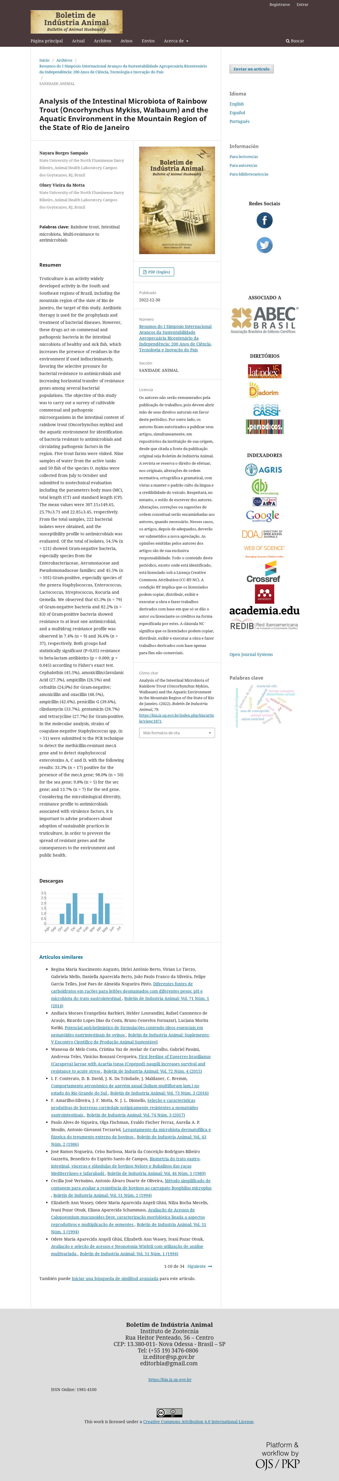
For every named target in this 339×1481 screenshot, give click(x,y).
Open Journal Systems (251, 654)
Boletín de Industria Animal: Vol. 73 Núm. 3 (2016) (159, 1093)
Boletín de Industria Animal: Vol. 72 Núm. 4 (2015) (153, 1071)
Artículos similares (61, 957)
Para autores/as (243, 165)
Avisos (126, 41)
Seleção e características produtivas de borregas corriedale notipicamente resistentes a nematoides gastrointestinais (124, 1108)
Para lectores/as (244, 156)
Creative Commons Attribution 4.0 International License (198, 1421)
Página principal (47, 41)
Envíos (148, 41)
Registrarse (280, 4)
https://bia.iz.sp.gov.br (170, 1379)
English (237, 104)
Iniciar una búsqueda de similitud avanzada (115, 1278)
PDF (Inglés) (158, 272)
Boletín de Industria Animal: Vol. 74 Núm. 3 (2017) (136, 1115)
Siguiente (197, 1266)
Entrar (302, 4)
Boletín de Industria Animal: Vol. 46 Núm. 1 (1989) (156, 1173)
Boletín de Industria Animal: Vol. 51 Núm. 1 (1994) (129, 1253)
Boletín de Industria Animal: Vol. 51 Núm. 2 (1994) (102, 1195)
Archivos (102, 41)
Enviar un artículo (252, 69)
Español (237, 112)
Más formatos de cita (161, 732)
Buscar (295, 41)
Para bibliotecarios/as (249, 174)
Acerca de (174, 41)
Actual (78, 41)
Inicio (44, 60)
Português (239, 121)
